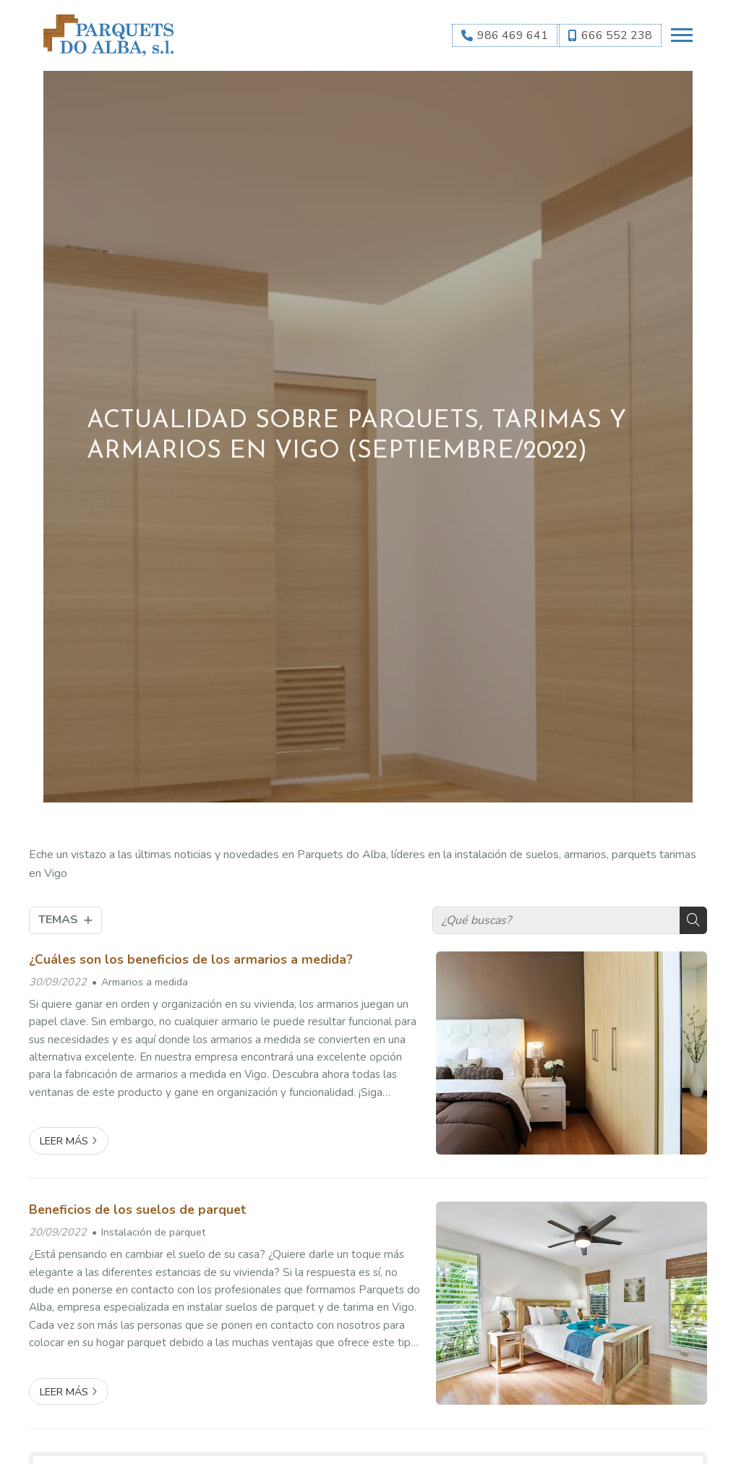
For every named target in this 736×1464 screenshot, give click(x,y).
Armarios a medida (144, 982)
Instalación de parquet (153, 1232)
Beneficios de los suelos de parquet (137, 1209)
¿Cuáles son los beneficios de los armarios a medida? (191, 959)
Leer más (64, 1141)
